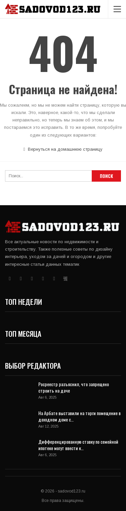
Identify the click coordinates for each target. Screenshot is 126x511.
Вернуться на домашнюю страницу (63, 149)
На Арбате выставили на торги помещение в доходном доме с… (79, 416)
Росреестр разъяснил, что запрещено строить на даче (73, 387)
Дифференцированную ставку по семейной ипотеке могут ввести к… (78, 444)
